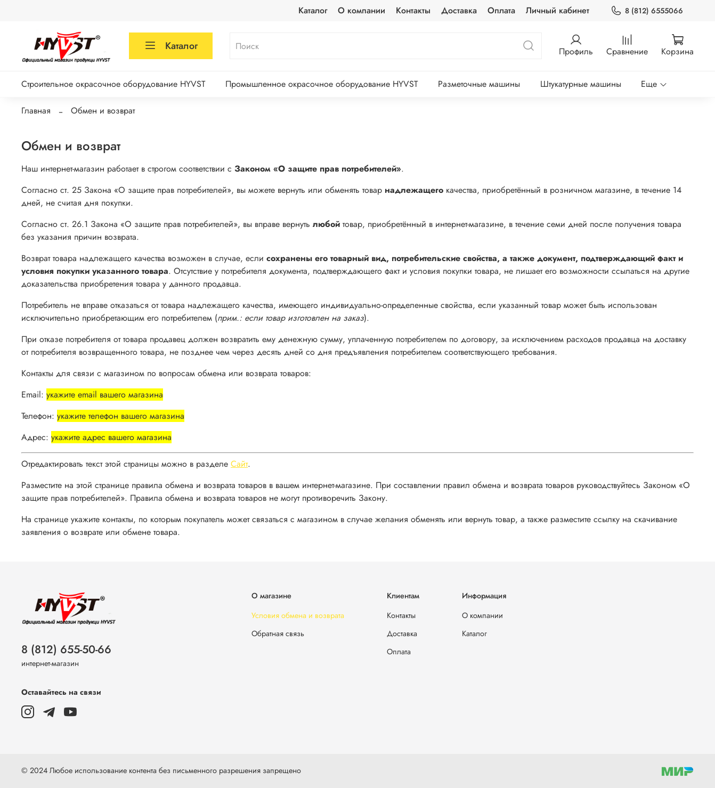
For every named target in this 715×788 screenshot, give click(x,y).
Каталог (312, 10)
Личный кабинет (557, 10)
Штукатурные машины (580, 84)
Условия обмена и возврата (297, 615)
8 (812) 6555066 (647, 11)
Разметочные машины (479, 84)
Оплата (501, 10)
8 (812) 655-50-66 (66, 649)
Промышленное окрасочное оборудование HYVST (321, 84)
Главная (36, 110)
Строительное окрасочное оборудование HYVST (113, 84)
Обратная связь (277, 633)
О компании (361, 10)
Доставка (459, 10)
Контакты (413, 10)
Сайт (239, 464)
